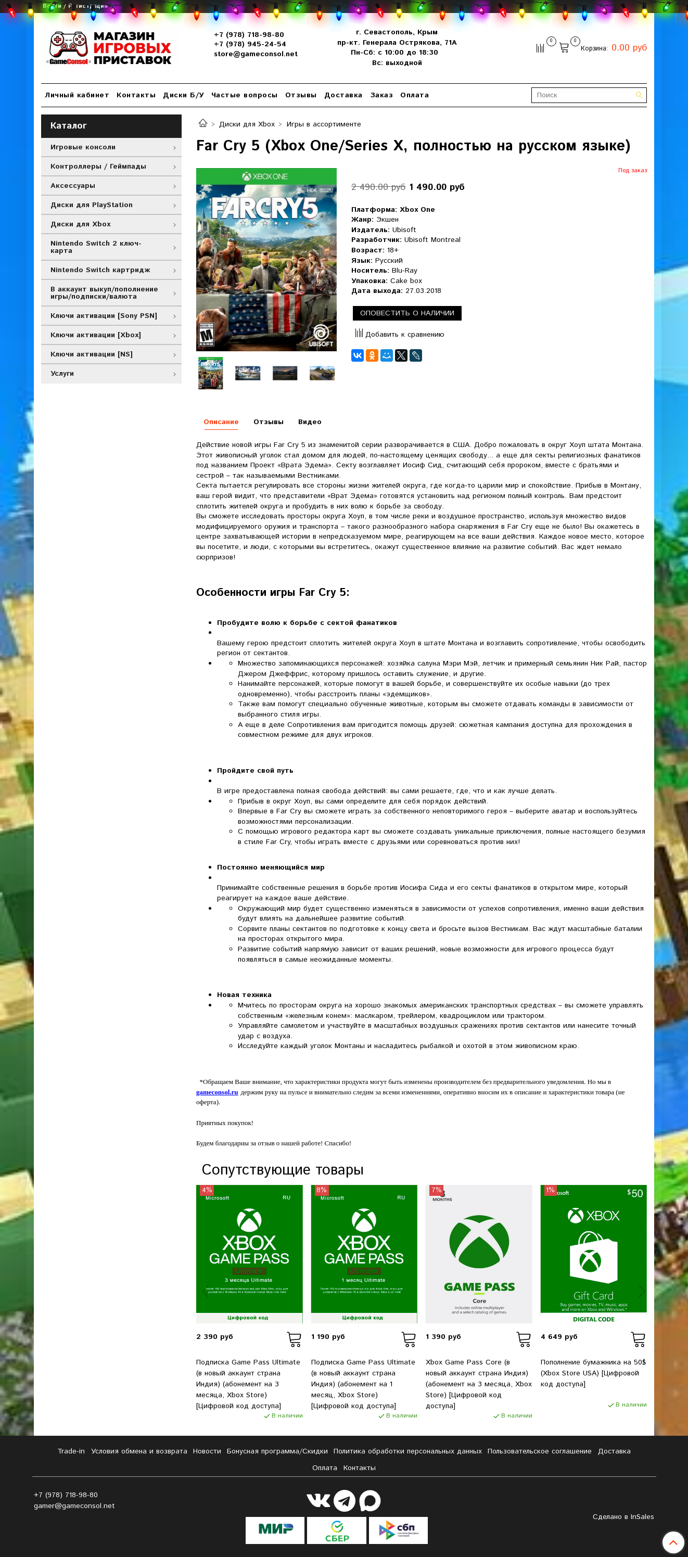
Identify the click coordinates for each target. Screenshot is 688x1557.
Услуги (62, 373)
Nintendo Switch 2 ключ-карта (96, 247)
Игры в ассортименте (324, 124)
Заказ (381, 95)
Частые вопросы (244, 95)
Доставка (343, 95)
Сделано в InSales (623, 1517)
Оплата (414, 95)
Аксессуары (72, 186)
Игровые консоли (83, 147)
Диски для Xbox (247, 124)
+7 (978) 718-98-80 (249, 35)
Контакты (136, 95)
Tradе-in (71, 1451)
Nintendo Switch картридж (100, 270)
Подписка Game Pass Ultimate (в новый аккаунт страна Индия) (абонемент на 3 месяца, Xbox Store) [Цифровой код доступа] (248, 1384)
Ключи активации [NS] (91, 354)
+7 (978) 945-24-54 (250, 44)
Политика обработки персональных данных (408, 1451)
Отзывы (301, 95)
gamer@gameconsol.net (74, 1506)
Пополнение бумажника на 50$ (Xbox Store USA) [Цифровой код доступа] (593, 1373)
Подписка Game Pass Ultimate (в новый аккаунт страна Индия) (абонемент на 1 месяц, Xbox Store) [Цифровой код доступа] (363, 1384)
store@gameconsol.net (256, 54)
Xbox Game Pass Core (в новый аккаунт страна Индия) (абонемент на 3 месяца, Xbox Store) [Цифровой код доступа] (479, 1384)
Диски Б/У (183, 95)
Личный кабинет (77, 95)
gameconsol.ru (217, 1092)
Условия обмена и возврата (139, 1451)
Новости (207, 1451)
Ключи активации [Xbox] (95, 335)
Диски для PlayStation (91, 205)
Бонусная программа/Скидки (277, 1451)
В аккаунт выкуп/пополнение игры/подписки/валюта (104, 293)
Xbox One (417, 210)
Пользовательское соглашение (540, 1451)
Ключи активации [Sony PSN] (103, 316)
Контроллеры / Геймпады (98, 166)
